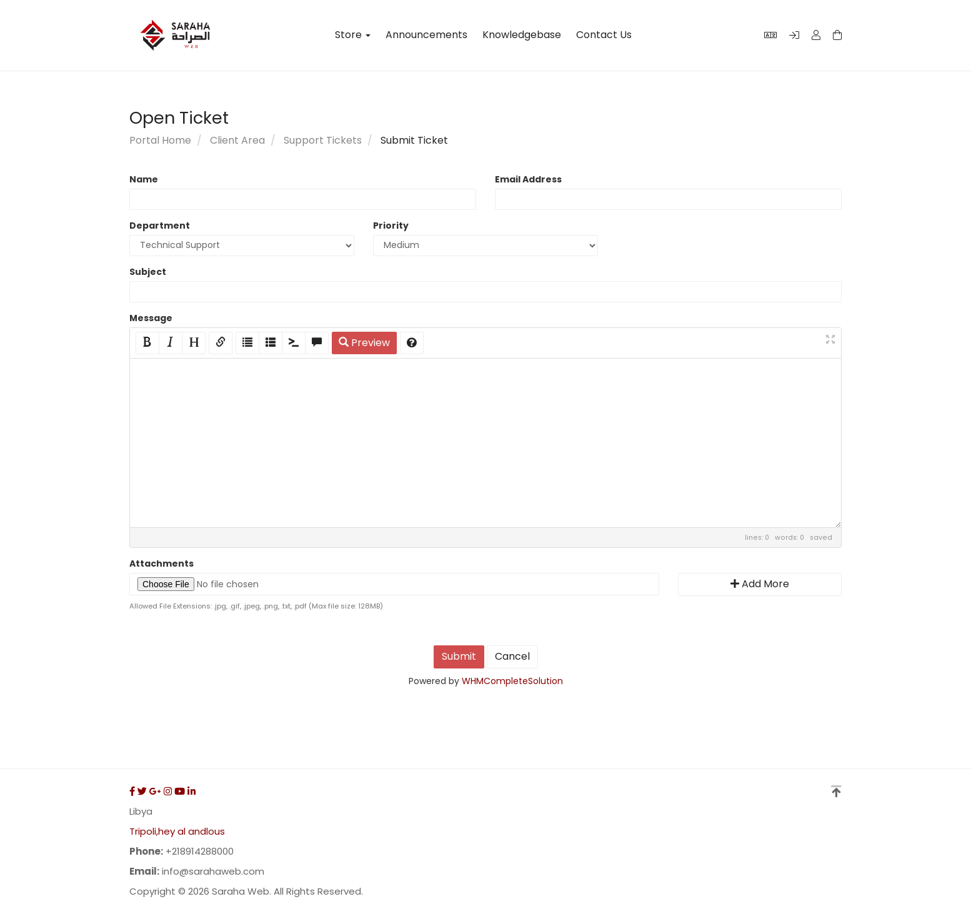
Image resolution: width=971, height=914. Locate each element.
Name (143, 179)
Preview (364, 342)
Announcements (426, 35)
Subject (147, 272)
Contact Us (604, 35)
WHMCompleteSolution (512, 681)
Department (159, 225)
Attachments (161, 563)
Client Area (237, 140)
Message (150, 318)
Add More (759, 584)
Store (353, 35)
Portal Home (160, 140)
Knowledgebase (521, 35)
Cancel (512, 656)
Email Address (528, 179)
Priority (391, 225)
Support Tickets (323, 140)
